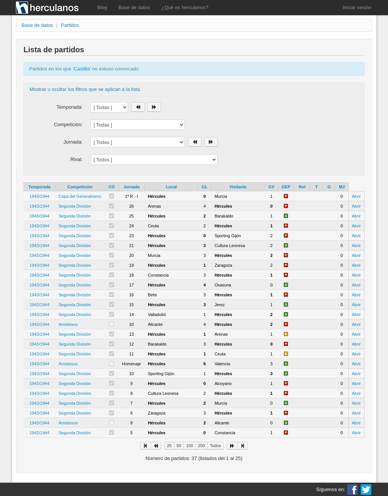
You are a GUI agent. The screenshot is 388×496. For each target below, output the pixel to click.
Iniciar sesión (357, 7)
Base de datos (134, 7)
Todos (215, 445)
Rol (302, 187)
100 (189, 445)
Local (171, 187)
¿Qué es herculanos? (184, 7)
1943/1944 (39, 196)
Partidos (70, 25)
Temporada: (69, 107)
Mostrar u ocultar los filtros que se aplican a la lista (85, 89)
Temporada (39, 187)
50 (179, 445)
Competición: (68, 124)
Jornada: (73, 142)
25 (169, 445)
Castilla (82, 69)
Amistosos (68, 324)
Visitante (238, 187)
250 (201, 445)
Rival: (76, 159)
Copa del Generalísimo (80, 196)
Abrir (356, 196)
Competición (79, 187)
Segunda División (75, 206)
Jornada (132, 187)
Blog (102, 7)
